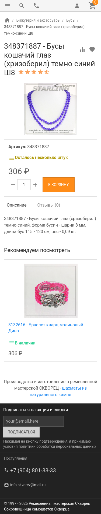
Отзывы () (48, 205)
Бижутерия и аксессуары (38, 20)
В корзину (58, 185)
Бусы (70, 20)
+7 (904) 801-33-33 (33, 470)
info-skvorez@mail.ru (28, 485)
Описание (17, 205)
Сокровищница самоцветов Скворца (36, 509)
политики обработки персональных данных (57, 446)
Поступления (15, 458)
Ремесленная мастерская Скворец (59, 503)
